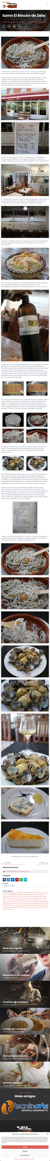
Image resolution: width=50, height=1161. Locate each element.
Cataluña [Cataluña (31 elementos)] (6, 896)
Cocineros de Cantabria (15, 1002)
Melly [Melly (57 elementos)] (5, 904)
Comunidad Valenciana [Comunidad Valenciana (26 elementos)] (18, 896)
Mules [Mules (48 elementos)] (36, 904)
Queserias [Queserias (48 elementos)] (24, 905)
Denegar (25, 1151)
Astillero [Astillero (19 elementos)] (22, 892)
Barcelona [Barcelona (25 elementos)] (44, 892)
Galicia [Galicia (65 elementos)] (35, 900)
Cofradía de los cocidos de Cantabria (13, 1031)
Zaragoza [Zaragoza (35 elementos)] (10, 909)
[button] (47, 1134)
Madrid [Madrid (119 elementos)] (44, 902)
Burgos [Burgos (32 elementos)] (6, 894)
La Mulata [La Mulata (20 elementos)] (12, 902)
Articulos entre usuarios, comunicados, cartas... (16, 1058)
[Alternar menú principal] (46, 5)
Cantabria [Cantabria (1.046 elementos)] (16, 894)
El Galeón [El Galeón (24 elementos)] (17, 898)
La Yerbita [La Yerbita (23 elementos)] (37, 902)
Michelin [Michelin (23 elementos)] (12, 904)
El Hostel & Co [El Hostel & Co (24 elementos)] (26, 898)
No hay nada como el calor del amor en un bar (16, 951)
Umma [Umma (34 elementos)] (39, 907)
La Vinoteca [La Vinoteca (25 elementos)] (27, 902)
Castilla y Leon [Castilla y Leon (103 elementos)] (28, 894)
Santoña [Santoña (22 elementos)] (44, 905)
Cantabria (32, 22)
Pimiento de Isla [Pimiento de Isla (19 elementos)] (14, 905)
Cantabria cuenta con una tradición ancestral (16, 1085)
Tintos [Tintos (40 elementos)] (23, 907)
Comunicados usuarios (15, 1055)
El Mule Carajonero (25, 1093)
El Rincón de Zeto (19, 871)
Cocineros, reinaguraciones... (11, 1005)
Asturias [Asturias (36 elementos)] (29, 892)
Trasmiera (42, 22)
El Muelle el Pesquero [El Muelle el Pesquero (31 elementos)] (39, 898)
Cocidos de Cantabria (14, 1029)
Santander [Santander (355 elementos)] (35, 906)
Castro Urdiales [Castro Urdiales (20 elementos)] (40, 894)
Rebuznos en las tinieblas (16, 975)
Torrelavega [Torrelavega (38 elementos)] (31, 907)
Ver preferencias (25, 1155)
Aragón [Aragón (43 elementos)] (14, 892)
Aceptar (25, 1147)
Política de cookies (19, 1159)
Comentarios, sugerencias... (10, 978)
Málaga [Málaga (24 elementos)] (42, 904)
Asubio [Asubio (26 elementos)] (36, 892)
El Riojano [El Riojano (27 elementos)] (28, 900)
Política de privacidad (29, 1159)
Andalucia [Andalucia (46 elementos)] (7, 892)
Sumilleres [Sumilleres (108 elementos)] (15, 907)
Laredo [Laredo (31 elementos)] (19, 902)
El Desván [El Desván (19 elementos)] (9, 898)
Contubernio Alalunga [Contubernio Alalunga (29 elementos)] (34, 896)
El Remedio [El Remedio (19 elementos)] (19, 900)
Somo (27, 871)
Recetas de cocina (12, 1082)
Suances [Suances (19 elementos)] (6, 907)
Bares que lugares (12, 948)
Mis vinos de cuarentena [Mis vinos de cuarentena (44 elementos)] (24, 904)
